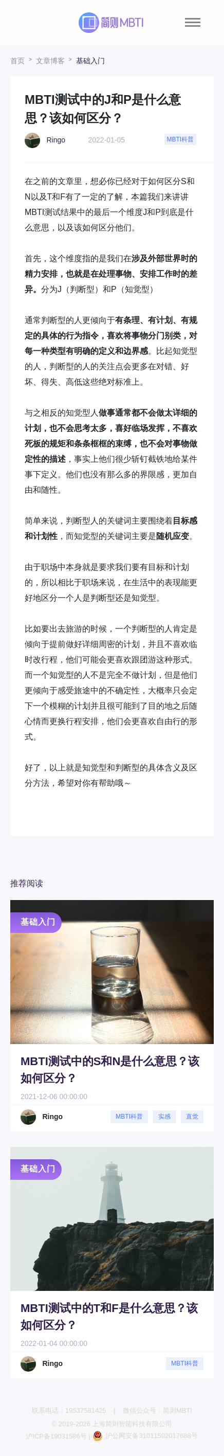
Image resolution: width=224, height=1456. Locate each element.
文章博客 (50, 61)
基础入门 (90, 61)
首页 (17, 61)
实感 (164, 1116)
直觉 (192, 1116)
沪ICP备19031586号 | (59, 1436)
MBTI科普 (180, 139)
